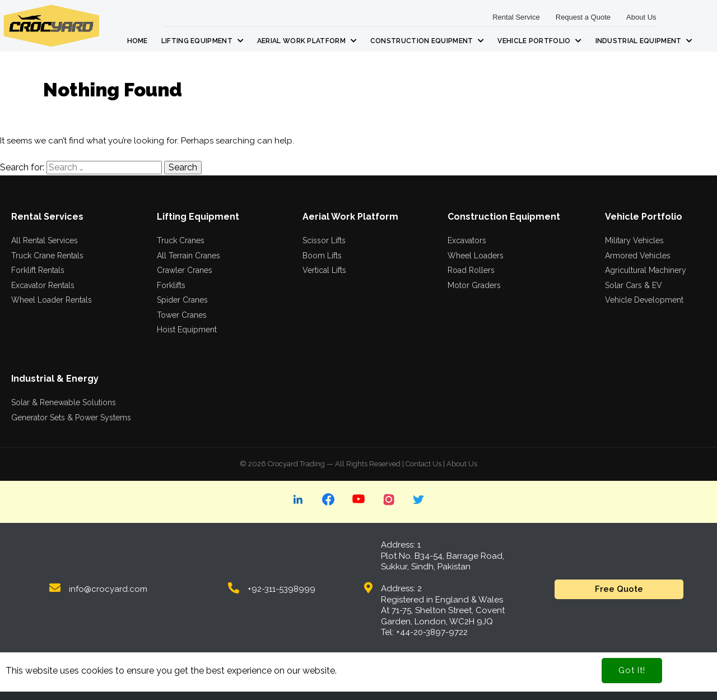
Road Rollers (471, 270)
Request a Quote (583, 17)
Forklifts (171, 285)
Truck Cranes (180, 240)
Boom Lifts (322, 255)
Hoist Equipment (187, 329)
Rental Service (516, 17)
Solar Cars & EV (633, 285)
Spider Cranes (182, 299)
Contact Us (423, 464)
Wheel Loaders (476, 255)
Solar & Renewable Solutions (63, 402)
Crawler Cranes (184, 270)
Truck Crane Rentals (47, 255)
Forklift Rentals (37, 270)
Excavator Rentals (43, 285)
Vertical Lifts (324, 270)
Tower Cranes (182, 314)
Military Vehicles (634, 240)
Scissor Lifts (324, 240)
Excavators (467, 240)
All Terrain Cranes (188, 255)
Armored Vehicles (638, 255)
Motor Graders (474, 285)
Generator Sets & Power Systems (71, 417)
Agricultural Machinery (645, 270)
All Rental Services (44, 240)
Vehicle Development (644, 299)
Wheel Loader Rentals (51, 299)
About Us (641, 17)
